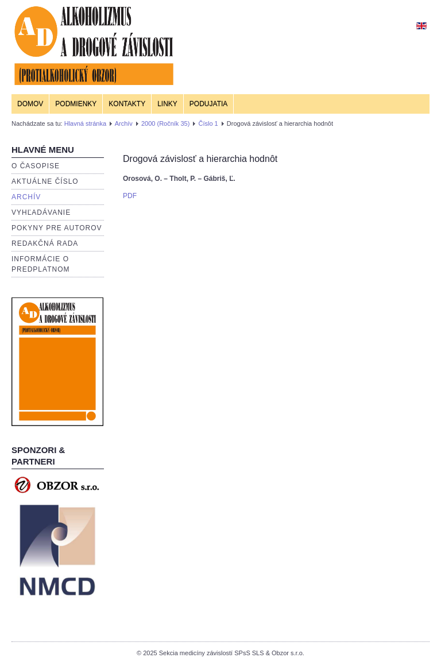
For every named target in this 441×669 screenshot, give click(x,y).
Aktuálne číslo (45, 181)
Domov (30, 104)
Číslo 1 (208, 123)
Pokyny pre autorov (56, 228)
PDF (130, 196)
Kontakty (127, 104)
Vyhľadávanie (41, 212)
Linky (167, 104)
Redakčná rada (44, 243)
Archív (124, 123)
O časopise (35, 166)
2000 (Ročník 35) (165, 123)
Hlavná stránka (85, 123)
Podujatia (208, 104)
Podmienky (75, 104)
